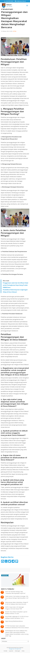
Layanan (11, 651)
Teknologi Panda (18, 648)
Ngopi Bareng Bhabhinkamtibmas (14, 621)
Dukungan (17, 651)
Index (23, 651)
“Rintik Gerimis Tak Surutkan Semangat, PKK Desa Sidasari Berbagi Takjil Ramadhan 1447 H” (16, 598)
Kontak (5, 651)
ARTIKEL (14, 31)
